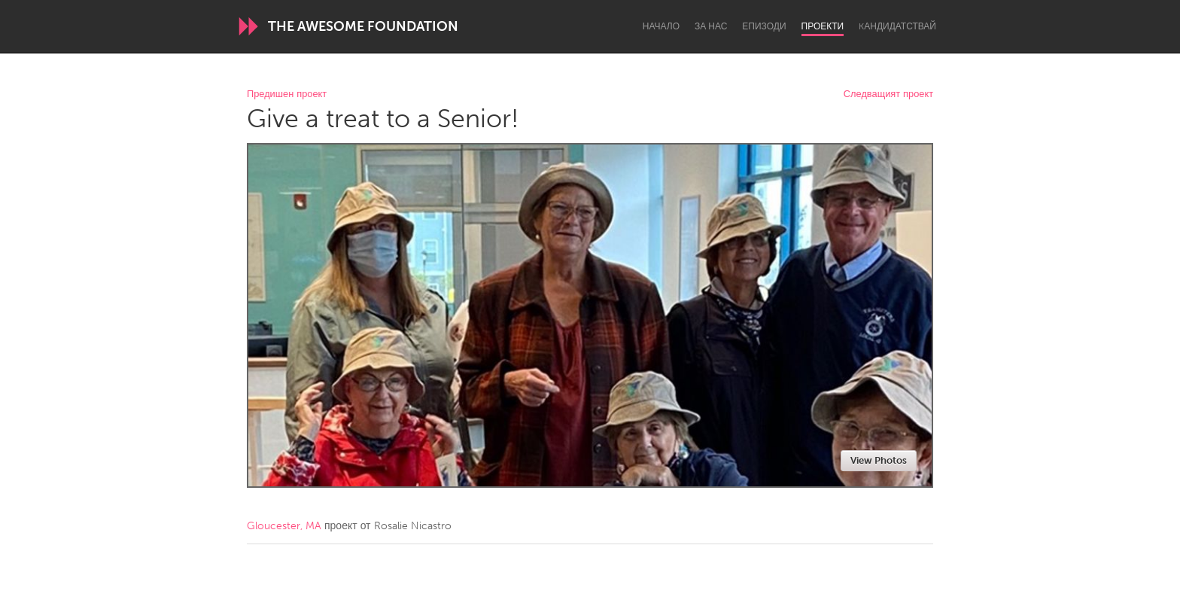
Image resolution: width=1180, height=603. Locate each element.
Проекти (822, 26)
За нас (711, 26)
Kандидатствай (897, 26)
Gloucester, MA (284, 525)
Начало (661, 26)
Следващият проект (888, 94)
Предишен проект (287, 94)
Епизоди (764, 26)
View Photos (878, 460)
